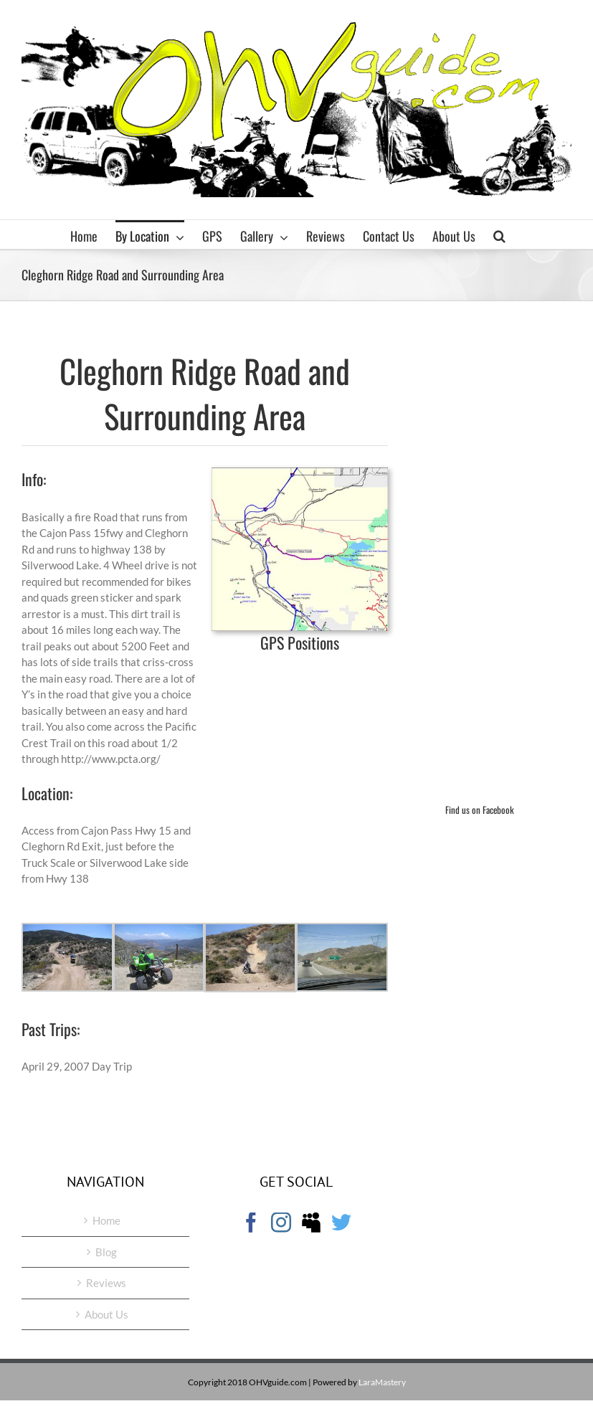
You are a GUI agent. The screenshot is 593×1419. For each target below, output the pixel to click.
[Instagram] (281, 1222)
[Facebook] (251, 1222)
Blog (106, 1251)
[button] (499, 234)
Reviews (106, 1282)
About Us (106, 1314)
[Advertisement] (508, 556)
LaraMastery (382, 1382)
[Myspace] (311, 1222)
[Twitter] (341, 1222)
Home (106, 1220)
